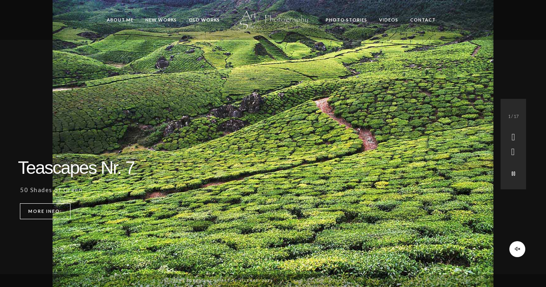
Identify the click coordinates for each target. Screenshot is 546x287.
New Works (161, 19)
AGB (177, 281)
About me (120, 19)
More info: (45, 211)
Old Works (204, 19)
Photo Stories (346, 19)
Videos (388, 19)
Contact (423, 19)
